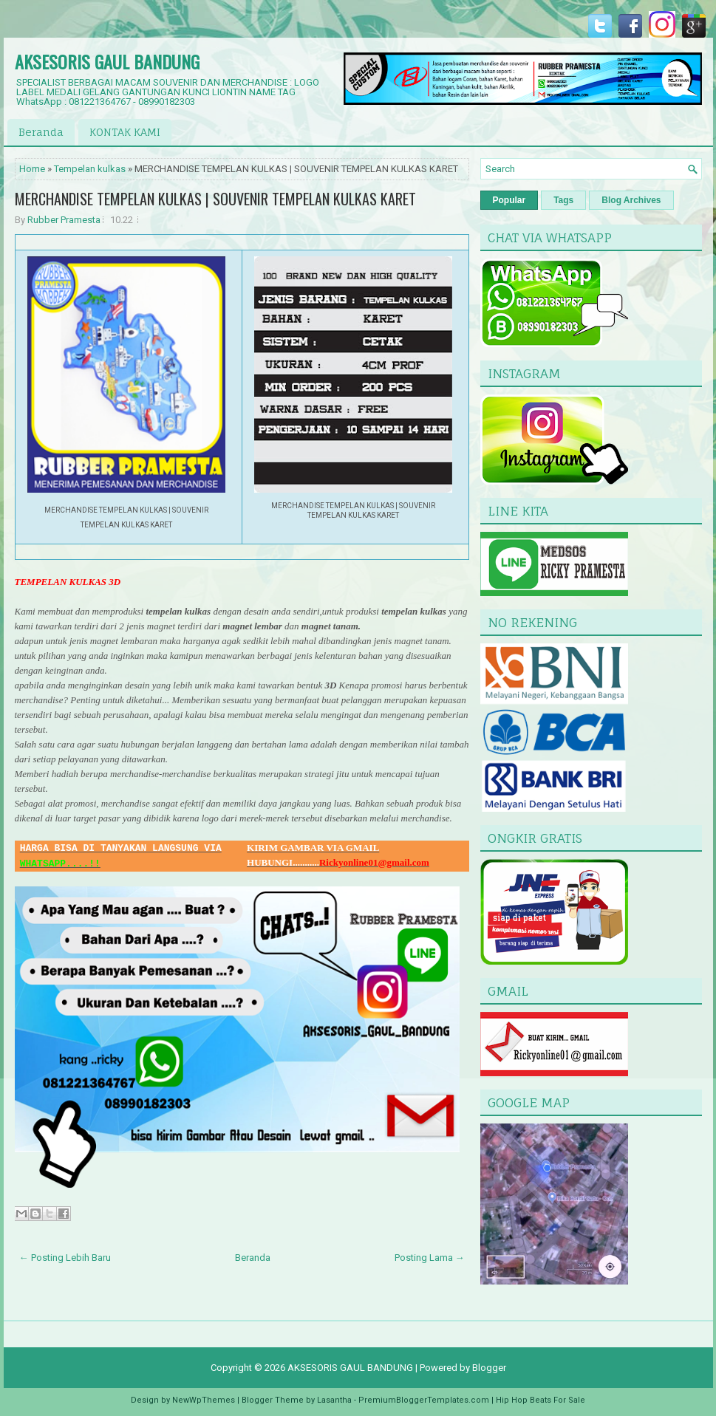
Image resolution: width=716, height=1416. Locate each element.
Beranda (41, 132)
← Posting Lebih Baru (65, 1257)
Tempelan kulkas (90, 168)
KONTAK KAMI (124, 132)
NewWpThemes (203, 1400)
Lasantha (334, 1400)
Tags (563, 200)
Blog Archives (631, 200)
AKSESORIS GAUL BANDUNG (107, 61)
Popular (509, 200)
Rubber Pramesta (63, 219)
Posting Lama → (430, 1257)
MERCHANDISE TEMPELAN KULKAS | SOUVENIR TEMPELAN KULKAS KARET (215, 198)
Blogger (489, 1367)
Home (32, 168)
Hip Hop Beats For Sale (540, 1400)
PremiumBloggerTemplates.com (423, 1400)
